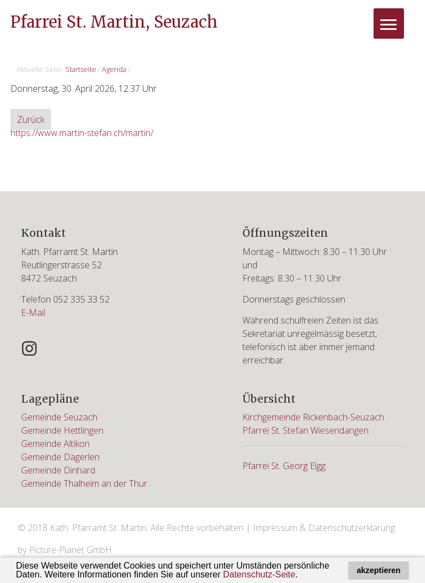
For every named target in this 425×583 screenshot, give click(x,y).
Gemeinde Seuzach (59, 417)
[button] (302, 575)
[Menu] (389, 23)
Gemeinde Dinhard (58, 470)
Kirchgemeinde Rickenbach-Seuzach (313, 417)
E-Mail (33, 312)
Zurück (30, 119)
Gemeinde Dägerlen (60, 457)
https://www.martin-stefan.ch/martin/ (82, 133)
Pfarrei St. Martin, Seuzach (114, 22)
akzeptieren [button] (379, 570)
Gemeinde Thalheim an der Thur (84, 483)
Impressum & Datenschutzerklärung (324, 528)
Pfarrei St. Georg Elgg (283, 466)
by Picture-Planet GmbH (65, 550)
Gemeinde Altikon (55, 444)
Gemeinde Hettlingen (62, 430)
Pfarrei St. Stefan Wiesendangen (305, 430)
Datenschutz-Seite (259, 574)
